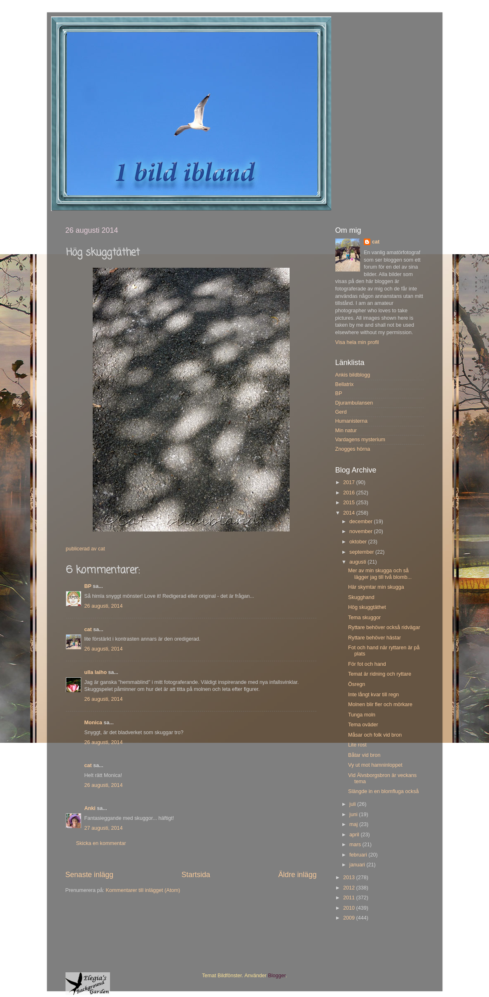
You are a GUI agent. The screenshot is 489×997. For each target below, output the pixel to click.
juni (354, 814)
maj (354, 824)
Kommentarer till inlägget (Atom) (143, 890)
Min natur (346, 430)
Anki (90, 808)
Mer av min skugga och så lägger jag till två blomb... (380, 574)
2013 (349, 877)
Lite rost (357, 745)
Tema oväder (363, 725)
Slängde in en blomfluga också (383, 791)
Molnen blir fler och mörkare (380, 704)
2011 (349, 898)
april (354, 835)
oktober (358, 542)
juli (353, 804)
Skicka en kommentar (101, 843)
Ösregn (356, 684)
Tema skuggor (364, 617)
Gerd (341, 412)
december (361, 521)
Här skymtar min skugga (376, 587)
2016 (349, 493)
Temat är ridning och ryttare (379, 674)
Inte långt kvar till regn (373, 694)
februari (358, 855)
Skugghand (361, 597)
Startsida (195, 875)
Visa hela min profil (357, 342)
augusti (358, 562)
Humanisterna (351, 421)
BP (87, 586)
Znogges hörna (352, 449)
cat (88, 629)
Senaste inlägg (90, 875)
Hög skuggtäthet (367, 607)
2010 (349, 908)
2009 (349, 918)
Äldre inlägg (297, 875)
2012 (349, 888)
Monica (93, 723)
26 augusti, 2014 (103, 606)
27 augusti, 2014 (103, 828)
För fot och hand (367, 664)
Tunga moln (361, 715)
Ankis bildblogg (352, 375)
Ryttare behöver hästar (374, 638)
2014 (349, 513)
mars (355, 844)
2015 (349, 503)
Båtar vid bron (364, 755)
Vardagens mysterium (360, 439)
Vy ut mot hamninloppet (375, 765)
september (362, 552)
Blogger (277, 975)
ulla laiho (95, 672)
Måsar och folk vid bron (375, 735)
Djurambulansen (354, 403)
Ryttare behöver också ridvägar (384, 627)
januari (357, 865)
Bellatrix (344, 384)
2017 (349, 482)
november (361, 531)
